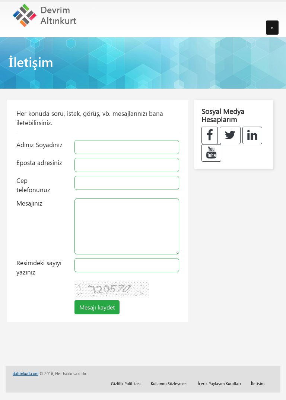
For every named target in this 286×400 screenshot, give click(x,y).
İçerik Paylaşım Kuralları (219, 383)
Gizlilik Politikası (126, 383)
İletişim (257, 383)
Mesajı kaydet (97, 307)
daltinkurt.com (25, 373)
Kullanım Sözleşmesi (169, 383)
